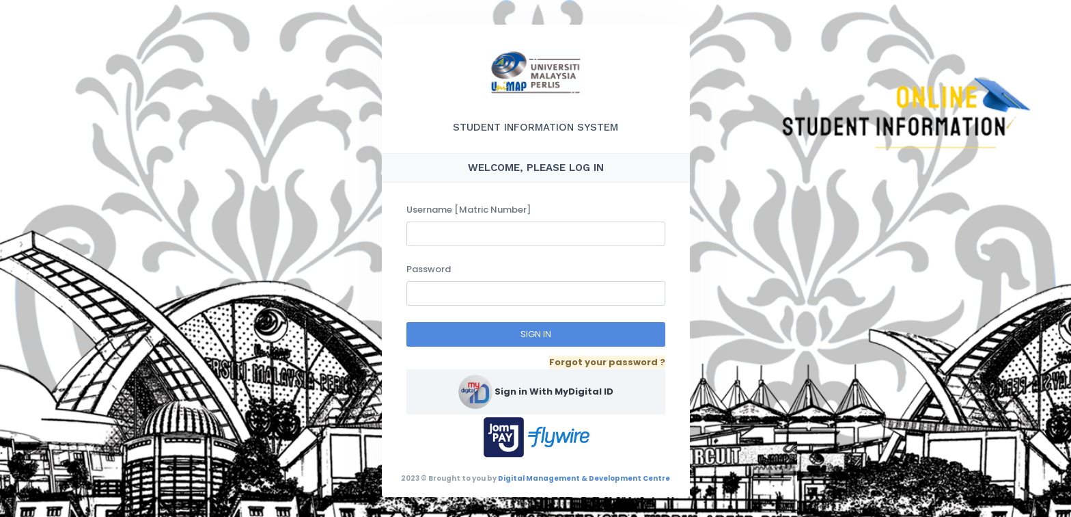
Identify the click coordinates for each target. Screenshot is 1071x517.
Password (428, 269)
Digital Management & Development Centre (584, 478)
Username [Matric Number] (468, 209)
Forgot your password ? (607, 362)
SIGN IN (535, 334)
